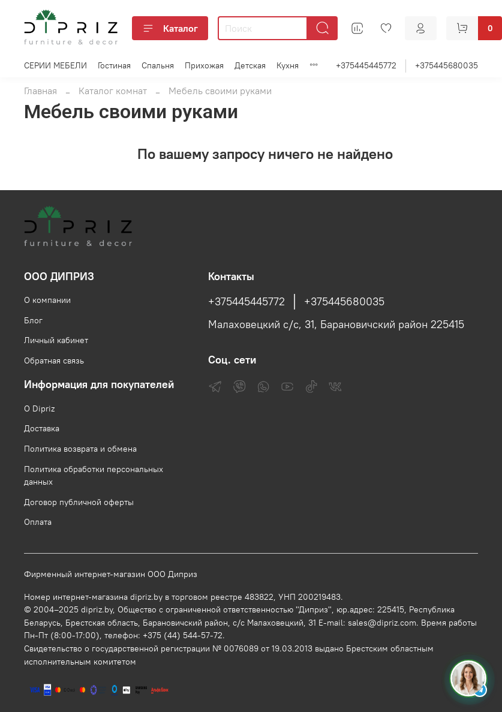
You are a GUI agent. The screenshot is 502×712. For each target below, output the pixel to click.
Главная (40, 91)
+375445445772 (366, 65)
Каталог (170, 28)
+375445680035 (446, 65)
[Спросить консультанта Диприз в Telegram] (468, 678)
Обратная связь (54, 360)
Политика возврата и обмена (80, 448)
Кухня (287, 65)
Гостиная (114, 65)
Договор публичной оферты (79, 502)
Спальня (158, 65)
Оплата (38, 521)
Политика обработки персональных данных (93, 476)
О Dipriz (39, 408)
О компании (47, 300)
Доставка (41, 428)
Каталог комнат (113, 91)
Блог (33, 320)
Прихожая (204, 65)
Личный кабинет (56, 340)
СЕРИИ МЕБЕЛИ (55, 65)
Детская (250, 65)
